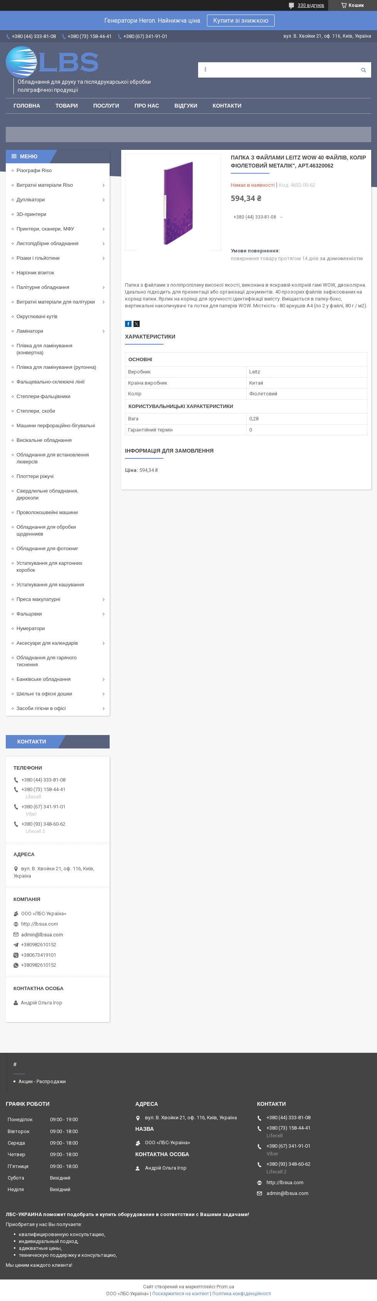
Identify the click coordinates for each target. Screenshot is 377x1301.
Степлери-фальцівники (43, 396)
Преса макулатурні (38, 599)
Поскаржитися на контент (180, 1293)
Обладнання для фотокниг (47, 548)
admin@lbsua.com (42, 935)
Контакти (227, 106)
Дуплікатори (31, 199)
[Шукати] (363, 70)
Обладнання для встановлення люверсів (53, 458)
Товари (66, 106)
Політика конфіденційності (241, 1293)
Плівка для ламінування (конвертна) (44, 349)
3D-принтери (31, 214)
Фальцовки (29, 614)
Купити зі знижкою (241, 20)
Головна (26, 106)
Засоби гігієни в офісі (41, 708)
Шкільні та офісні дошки (44, 694)
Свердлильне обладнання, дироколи (47, 494)
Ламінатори (30, 331)
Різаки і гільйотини (38, 258)
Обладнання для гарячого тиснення (47, 661)
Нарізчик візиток (35, 272)
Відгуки (186, 106)
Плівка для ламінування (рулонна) (56, 367)
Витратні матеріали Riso (45, 185)
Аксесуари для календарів (47, 643)
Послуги (106, 106)
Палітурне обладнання (43, 287)
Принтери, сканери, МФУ (45, 229)
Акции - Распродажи (42, 1081)
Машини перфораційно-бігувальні (56, 425)
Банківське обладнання (44, 679)
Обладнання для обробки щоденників (46, 530)
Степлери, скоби (36, 411)
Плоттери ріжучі (35, 476)
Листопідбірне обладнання (47, 243)
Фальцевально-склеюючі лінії (51, 382)
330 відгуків (311, 5)
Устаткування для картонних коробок (49, 566)
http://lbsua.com (39, 924)
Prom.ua (225, 1286)
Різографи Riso (34, 170)
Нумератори (31, 628)
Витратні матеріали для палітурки (56, 302)
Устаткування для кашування (50, 584)
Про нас (147, 106)
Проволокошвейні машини (47, 512)
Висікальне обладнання (44, 440)
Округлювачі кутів (37, 316)
